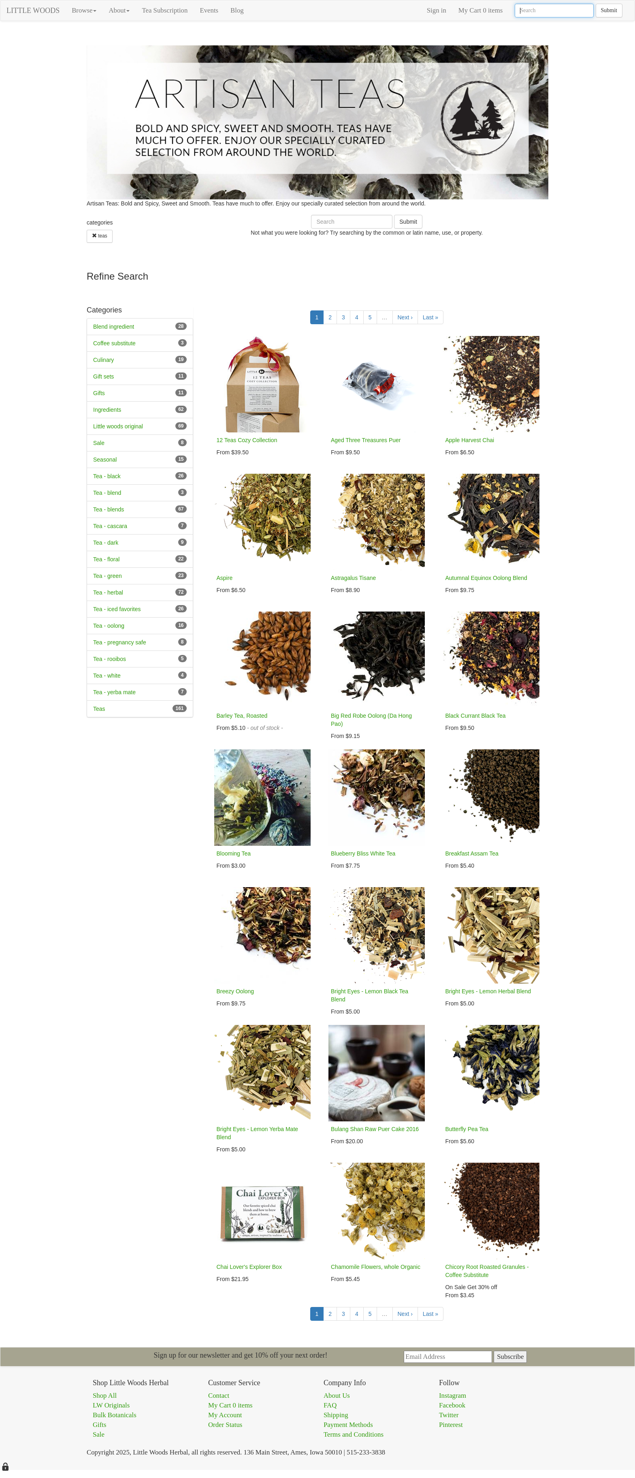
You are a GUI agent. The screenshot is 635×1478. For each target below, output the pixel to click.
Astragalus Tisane (353, 578)
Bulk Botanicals (114, 1415)
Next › (405, 317)
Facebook (452, 1405)
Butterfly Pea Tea (466, 1129)
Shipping (336, 1415)
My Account (225, 1415)
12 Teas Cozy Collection (247, 440)
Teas (99, 709)
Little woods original (118, 426)
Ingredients (107, 409)
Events (209, 10)
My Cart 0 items (480, 10)
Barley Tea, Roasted (242, 715)
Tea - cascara (110, 526)
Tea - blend (107, 493)
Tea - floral (106, 559)
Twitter (448, 1415)
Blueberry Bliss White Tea (363, 853)
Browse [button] (84, 10)
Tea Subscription (165, 10)
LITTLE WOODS (33, 10)
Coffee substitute (114, 343)
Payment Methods (348, 1425)
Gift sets (103, 376)
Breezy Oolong (235, 991)
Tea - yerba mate (114, 692)
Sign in (436, 10)
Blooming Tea (234, 853)
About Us (337, 1395)
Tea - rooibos (109, 659)
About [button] (119, 10)
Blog (237, 10)
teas (99, 236)
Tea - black (107, 476)
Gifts (99, 393)
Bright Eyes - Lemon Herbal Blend (488, 991)
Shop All (105, 1395)
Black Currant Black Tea (475, 715)
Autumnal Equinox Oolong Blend (486, 578)
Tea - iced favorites (117, 609)
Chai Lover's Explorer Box (249, 1267)
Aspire (225, 578)
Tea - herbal (108, 592)
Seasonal (105, 459)
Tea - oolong (108, 625)
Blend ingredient (113, 326)
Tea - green (107, 576)
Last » (430, 317)
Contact (218, 1395)
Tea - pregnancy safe (119, 642)
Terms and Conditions (354, 1434)
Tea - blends (108, 509)
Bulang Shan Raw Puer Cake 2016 (375, 1129)
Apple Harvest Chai (469, 440)
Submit (609, 10)
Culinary (103, 360)
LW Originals (111, 1405)
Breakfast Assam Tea (471, 853)
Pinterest (451, 1425)
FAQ (330, 1405)
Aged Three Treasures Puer (366, 440)
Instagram (452, 1395)
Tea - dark (105, 542)
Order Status (225, 1425)
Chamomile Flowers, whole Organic (375, 1267)
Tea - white (107, 675)
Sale (98, 443)
